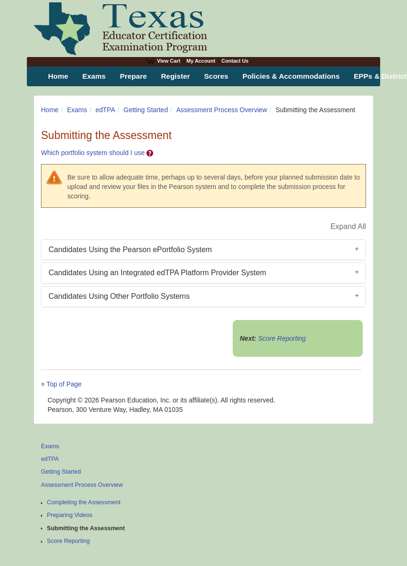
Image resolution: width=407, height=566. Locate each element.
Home (49, 110)
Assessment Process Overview (221, 110)
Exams (77, 110)
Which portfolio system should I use (97, 152)
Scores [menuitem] (216, 76)
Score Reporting (282, 338)
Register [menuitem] (175, 76)
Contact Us (235, 61)
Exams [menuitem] (94, 76)
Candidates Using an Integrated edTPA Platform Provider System (157, 273)
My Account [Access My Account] (201, 61)
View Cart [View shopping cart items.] (163, 61)
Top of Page (64, 384)
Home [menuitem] (58, 76)
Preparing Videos (69, 515)
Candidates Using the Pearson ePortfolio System (130, 250)
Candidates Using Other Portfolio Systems (119, 296)
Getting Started (145, 110)
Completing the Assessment (84, 502)
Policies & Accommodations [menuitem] (291, 76)
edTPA (105, 110)
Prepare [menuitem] (133, 76)
